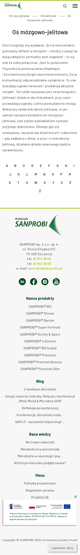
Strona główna (19, 16)
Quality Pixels (68, 540)
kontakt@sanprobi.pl (45, 268)
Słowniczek (48, 16)
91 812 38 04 (42, 258)
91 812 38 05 (42, 263)
